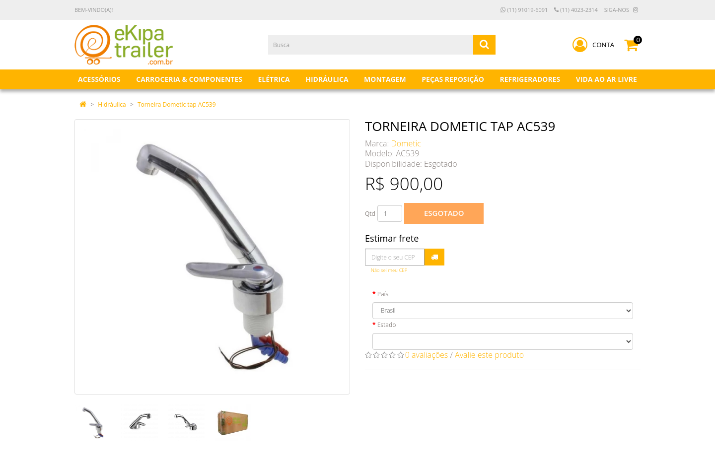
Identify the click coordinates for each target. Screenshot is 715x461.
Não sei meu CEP (389, 270)
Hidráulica (112, 104)
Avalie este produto (489, 354)
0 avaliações (426, 354)
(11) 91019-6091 (524, 9)
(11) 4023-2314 (576, 9)
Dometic (406, 143)
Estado (386, 325)
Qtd (370, 213)
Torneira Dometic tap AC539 (177, 104)
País (383, 294)
